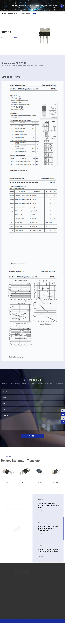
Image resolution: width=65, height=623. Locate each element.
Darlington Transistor (24, 13)
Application (22, 5)
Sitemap (41, 621)
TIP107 (55, 483)
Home (4, 13)
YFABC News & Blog (14, 509)
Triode (15, 13)
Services (36, 5)
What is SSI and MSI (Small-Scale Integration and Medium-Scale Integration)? (49, 551)
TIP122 (8, 483)
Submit (35, 572)
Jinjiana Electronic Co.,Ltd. (14, 621)
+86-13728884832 (9, 1)
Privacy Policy (49, 621)
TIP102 (34, 13)
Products (14, 5)
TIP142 (39, 483)
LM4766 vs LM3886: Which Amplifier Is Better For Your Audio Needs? (49, 505)
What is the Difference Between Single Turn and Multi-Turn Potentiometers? (48, 528)
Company (30, 5)
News (50, 5)
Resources (44, 5)
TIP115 (23, 483)
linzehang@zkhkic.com (28, 1)
